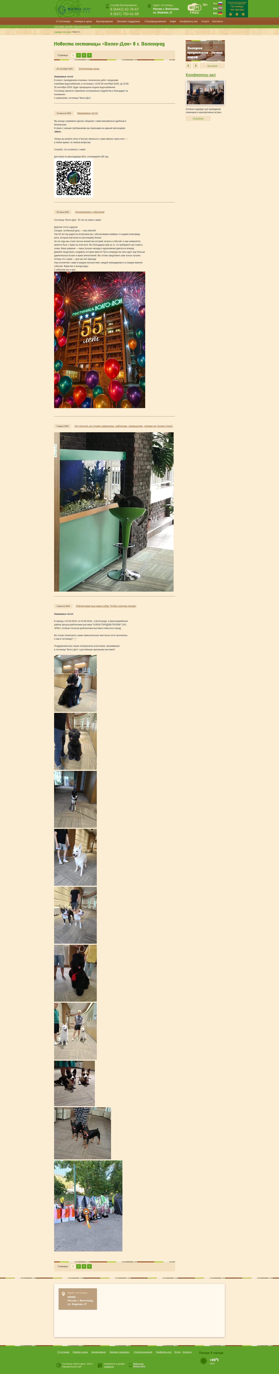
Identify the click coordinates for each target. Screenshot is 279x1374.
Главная (58, 32)
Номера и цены (83, 21)
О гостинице (63, 21)
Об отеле (67, 32)
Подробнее (198, 118)
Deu (215, 13)
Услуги (205, 21)
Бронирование (104, 21)
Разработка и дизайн (114, 1365)
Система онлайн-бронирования (72, 26)
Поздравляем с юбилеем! (89, 212)
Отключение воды (89, 68)
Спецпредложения (155, 21)
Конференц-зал (189, 21)
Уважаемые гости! (87, 113)
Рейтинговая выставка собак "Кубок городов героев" (106, 606)
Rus (215, 3)
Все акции (212, 66)
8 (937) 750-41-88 (124, 14)
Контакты (217, 21)
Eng (215, 8)
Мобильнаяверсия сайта (139, 1365)
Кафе (173, 21)
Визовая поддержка (128, 21)
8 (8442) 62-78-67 (124, 9)
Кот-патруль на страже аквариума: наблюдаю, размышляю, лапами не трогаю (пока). (124, 426)
